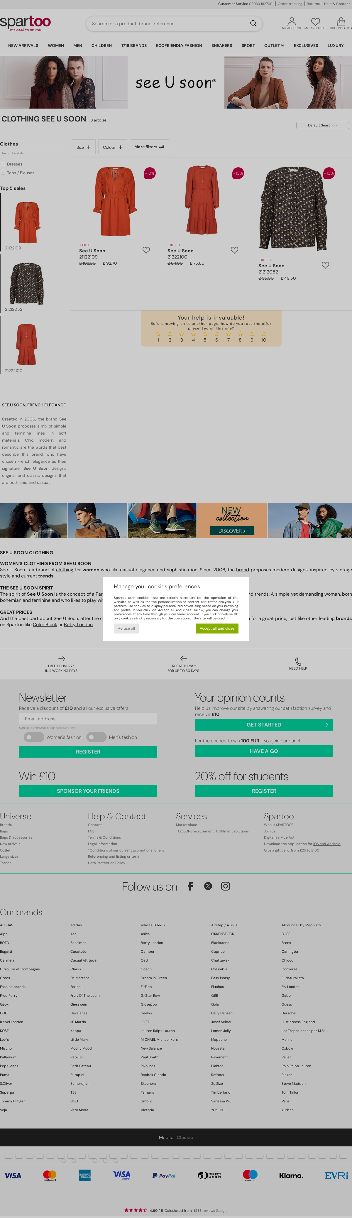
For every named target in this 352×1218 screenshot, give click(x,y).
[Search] (253, 23)
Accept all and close (217, 628)
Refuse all (126, 628)
